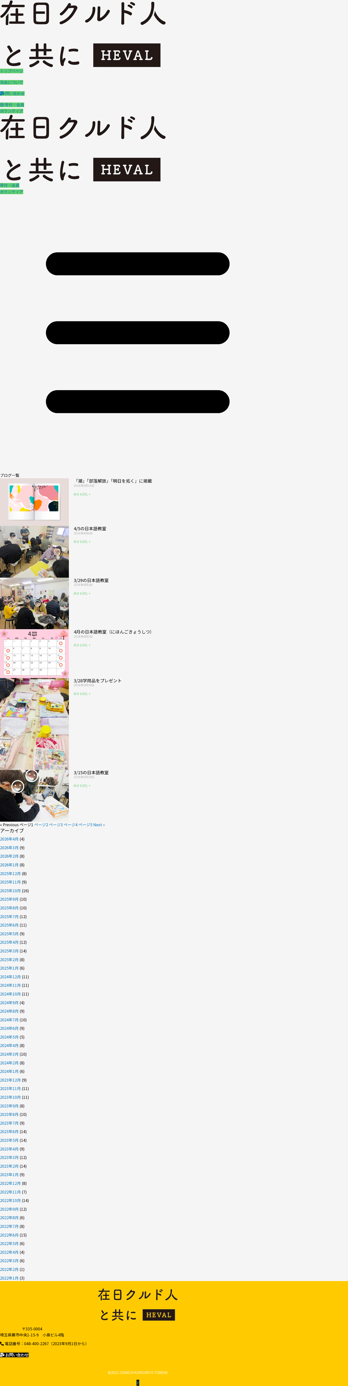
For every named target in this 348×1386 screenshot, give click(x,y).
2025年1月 (9, 968)
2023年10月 (10, 1097)
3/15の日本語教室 (91, 772)
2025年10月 (10, 890)
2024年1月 (9, 1071)
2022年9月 (9, 1209)
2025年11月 (10, 882)
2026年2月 (9, 856)
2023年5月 (9, 1140)
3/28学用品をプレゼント (98, 680)
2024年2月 (9, 1063)
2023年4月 (9, 1149)
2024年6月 (9, 1028)
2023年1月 (9, 1174)
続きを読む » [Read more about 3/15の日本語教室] (82, 785)
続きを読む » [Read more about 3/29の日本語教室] (82, 593)
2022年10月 (10, 1200)
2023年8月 (9, 1114)
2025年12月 (10, 873)
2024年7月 (9, 1020)
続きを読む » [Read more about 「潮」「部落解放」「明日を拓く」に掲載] (82, 494)
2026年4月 (9, 839)
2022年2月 (9, 1269)
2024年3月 (9, 1054)
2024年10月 (10, 994)
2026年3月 (9, 847)
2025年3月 (9, 951)
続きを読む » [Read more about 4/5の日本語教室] (82, 541)
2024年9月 (9, 1002)
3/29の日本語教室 (91, 580)
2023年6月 (9, 1131)
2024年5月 (9, 1037)
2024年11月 (10, 985)
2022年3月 (9, 1260)
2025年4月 (9, 942)
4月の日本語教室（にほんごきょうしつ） (114, 631)
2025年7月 (9, 916)
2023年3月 (9, 1157)
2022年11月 (10, 1192)
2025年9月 (9, 899)
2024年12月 (10, 977)
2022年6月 (9, 1235)
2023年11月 (10, 1088)
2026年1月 (9, 865)
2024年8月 (9, 1011)
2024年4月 (9, 1045)
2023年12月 (10, 1080)
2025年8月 (9, 908)
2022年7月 (9, 1226)
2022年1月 (9, 1278)
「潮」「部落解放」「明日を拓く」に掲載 (113, 481)
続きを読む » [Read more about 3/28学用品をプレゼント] (82, 693)
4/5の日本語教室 (90, 528)
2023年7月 (9, 1123)
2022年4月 (9, 1252)
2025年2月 (9, 959)
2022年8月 (9, 1217)
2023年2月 (9, 1166)
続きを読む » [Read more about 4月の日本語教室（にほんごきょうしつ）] (82, 645)
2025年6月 (9, 925)
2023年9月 (9, 1106)
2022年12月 (10, 1183)
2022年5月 (9, 1243)
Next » (99, 824)
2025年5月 (9, 933)
